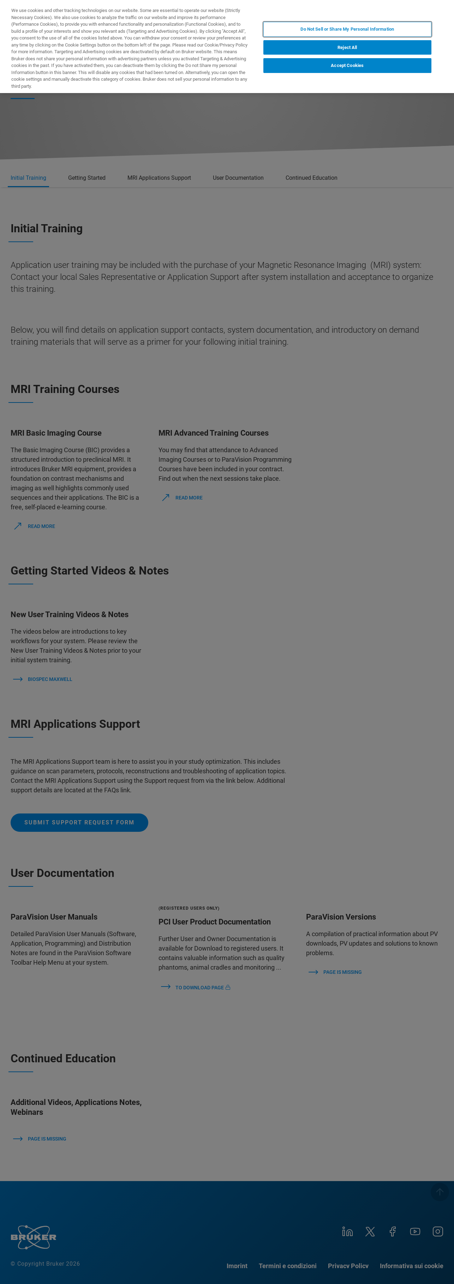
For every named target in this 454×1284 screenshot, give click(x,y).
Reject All (347, 47)
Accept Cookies (347, 65)
